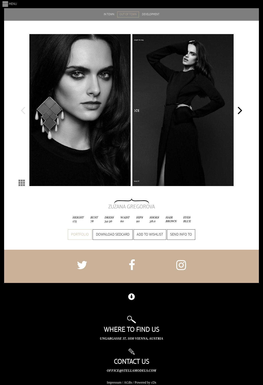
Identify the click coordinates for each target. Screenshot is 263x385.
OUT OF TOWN (128, 14)
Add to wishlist (150, 234)
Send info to (181, 234)
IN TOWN (109, 14)
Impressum (114, 382)
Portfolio (80, 234)
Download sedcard (112, 234)
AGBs (128, 382)
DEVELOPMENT (150, 14)
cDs (153, 382)
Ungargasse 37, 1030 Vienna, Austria (131, 338)
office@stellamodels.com (131, 370)
